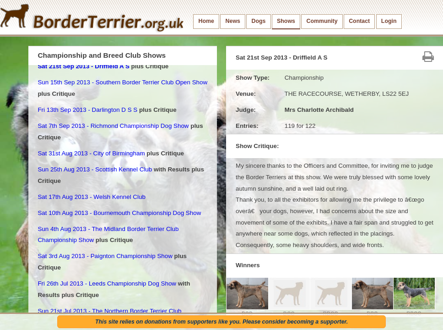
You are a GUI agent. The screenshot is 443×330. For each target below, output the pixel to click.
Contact (359, 21)
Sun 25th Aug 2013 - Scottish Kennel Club (95, 169)
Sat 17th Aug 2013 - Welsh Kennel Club (91, 196)
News (233, 21)
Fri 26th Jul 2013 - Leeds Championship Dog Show (107, 283)
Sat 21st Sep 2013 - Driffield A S (83, 66)
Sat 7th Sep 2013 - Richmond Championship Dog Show (113, 125)
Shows (286, 21)
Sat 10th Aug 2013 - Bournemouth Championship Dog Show (119, 212)
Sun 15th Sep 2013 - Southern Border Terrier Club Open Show (122, 82)
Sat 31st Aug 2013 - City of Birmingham (91, 153)
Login (389, 21)
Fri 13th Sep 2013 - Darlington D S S (87, 109)
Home (206, 21)
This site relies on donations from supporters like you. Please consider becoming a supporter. (221, 322)
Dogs (259, 21)
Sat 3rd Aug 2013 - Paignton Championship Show (105, 256)
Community (322, 21)
